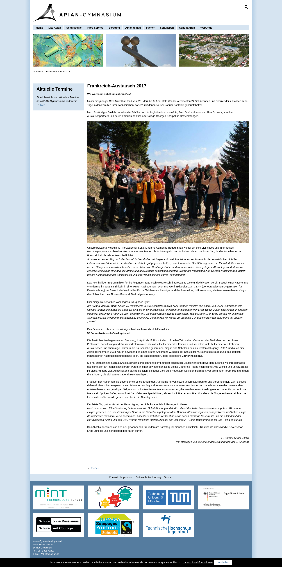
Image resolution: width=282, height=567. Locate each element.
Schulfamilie (74, 27)
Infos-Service (95, 27)
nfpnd (52, 554)
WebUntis (206, 27)
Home (39, 27)
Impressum (126, 477)
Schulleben (167, 27)
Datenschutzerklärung (148, 477)
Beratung (114, 27)
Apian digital (133, 27)
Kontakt (113, 477)
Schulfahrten (187, 27)
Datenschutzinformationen (198, 562)
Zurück (95, 468)
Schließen (223, 562)
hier (42, 105)
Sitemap (168, 477)
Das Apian (54, 27)
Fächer (150, 27)
